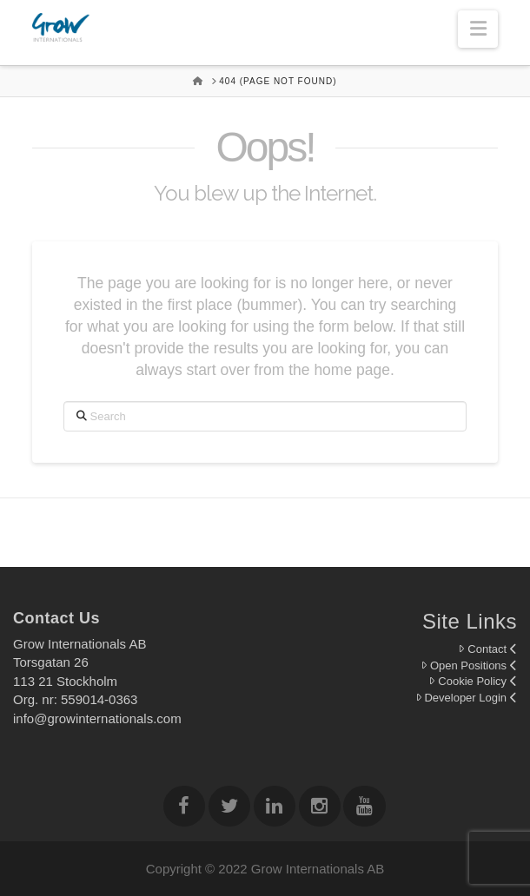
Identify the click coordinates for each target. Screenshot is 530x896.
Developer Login (466, 697)
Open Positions (469, 665)
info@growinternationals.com (97, 718)
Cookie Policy (472, 681)
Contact (487, 649)
